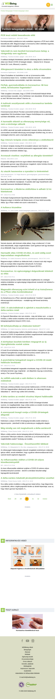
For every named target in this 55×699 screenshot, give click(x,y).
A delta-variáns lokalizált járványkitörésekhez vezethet (27, 478)
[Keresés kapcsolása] (48, 5)
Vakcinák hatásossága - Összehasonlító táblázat (24, 444)
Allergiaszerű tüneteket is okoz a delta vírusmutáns (26, 69)
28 (15, 499)
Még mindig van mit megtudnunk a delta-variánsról (26, 428)
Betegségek (9, 11)
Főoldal (3, 11)
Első (9, 499)
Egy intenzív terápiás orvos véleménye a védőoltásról (27, 140)
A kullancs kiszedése (11, 207)
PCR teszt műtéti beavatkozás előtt (18, 35)
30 (27, 499)
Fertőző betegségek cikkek (21, 11)
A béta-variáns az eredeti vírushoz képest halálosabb (27, 396)
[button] (22, 642)
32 (38, 499)
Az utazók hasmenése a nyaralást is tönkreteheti (24, 171)
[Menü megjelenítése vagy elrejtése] (52, 4)
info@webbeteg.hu (29, 677)
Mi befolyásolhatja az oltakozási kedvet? (21, 326)
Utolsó (45, 499)
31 (33, 499)
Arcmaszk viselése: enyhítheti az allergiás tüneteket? (27, 155)
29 (21, 499)
